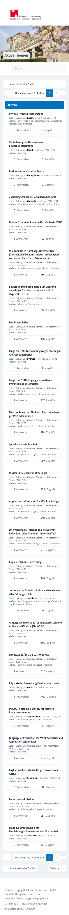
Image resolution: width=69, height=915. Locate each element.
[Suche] (56, 68)
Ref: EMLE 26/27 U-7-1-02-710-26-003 (29, 655)
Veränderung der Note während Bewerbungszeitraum (26, 144)
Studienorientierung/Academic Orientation (39, 204)
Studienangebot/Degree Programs (35, 664)
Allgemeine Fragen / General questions (37, 393)
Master (22, 152)
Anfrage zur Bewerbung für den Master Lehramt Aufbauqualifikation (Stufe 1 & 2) (35, 624)
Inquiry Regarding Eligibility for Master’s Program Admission (31, 710)
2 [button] (56, 93)
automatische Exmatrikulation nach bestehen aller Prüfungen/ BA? (34, 592)
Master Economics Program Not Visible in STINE (35, 222)
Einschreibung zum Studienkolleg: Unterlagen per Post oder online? (34, 414)
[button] (62, 93)
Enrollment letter (18, 322)
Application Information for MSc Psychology (34, 501)
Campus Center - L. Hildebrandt (42, 226)
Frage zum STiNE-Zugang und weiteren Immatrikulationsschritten (30, 382)
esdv (29, 687)
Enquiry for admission (21, 799)
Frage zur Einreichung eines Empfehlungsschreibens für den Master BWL (33, 829)
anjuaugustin (33, 716)
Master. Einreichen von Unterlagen (28, 473)
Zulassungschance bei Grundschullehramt (32, 197)
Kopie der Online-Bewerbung (25, 562)
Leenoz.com (33, 894)
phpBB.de (42, 898)
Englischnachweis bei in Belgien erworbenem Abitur (34, 772)
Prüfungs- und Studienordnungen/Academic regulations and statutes (35, 122)
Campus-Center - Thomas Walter (42, 745)
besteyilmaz (33, 175)
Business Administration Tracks (26, 171)
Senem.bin (32, 777)
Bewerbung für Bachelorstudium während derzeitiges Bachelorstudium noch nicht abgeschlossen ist (32, 290)
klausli (30, 150)
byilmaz (31, 358)
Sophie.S (31, 598)
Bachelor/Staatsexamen (30, 304)
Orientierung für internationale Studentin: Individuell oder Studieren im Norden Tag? (32, 531)
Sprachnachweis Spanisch (23, 444)
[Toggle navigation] (64, 12)
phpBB (22, 890)
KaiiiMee (31, 117)
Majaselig (31, 201)
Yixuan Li (31, 835)
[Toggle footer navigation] (4, 881)
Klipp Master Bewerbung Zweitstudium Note (34, 683)
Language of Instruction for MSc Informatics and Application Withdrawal (36, 739)
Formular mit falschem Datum (26, 114)
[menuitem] (11, 903)
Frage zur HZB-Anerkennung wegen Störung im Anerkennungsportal (35, 352)
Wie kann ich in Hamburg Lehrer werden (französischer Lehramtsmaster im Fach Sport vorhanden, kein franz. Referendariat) (34, 254)
